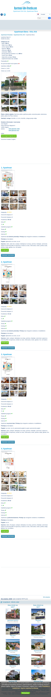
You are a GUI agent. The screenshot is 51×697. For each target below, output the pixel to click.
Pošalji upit (5, 250)
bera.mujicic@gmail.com (9, 136)
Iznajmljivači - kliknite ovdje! (9, 602)
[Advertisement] (25, 25)
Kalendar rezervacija (8, 255)
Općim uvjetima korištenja (29, 688)
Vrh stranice (46, 597)
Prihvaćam (25, 693)
